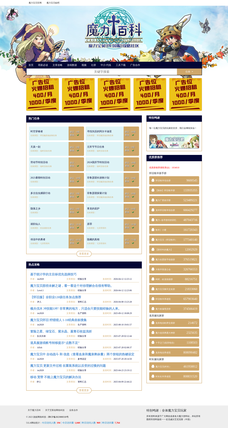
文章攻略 (57, 65)
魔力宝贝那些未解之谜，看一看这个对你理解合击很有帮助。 (71, 285)
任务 (188, 71)
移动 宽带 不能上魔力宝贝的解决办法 (55, 377)
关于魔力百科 (34, 410)
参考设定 (82, 359)
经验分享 (82, 279)
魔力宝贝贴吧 (53, 3)
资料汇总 (82, 302)
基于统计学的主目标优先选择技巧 (53, 274)
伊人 (39, 302)
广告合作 (135, 65)
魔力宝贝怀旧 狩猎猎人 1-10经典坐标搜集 (58, 320)
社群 (93, 65)
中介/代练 (106, 65)
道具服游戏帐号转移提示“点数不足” (55, 343)
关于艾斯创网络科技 (55, 410)
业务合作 (73, 410)
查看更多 (84, 253)
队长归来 (41, 336)
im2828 (40, 279)
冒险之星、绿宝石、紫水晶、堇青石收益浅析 (61, 331)
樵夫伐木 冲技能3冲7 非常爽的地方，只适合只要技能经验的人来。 (75, 308)
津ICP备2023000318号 (58, 417)
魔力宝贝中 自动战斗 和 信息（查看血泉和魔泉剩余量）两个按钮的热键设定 (82, 354)
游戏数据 (72, 65)
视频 (84, 65)
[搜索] (102, 72)
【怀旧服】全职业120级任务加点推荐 (55, 297)
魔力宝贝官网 (35, 3)
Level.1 (40, 290)
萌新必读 (43, 65)
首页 (31, 65)
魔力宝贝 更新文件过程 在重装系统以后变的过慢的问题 (68, 365)
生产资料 (82, 313)
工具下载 (121, 65)
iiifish (39, 347)
